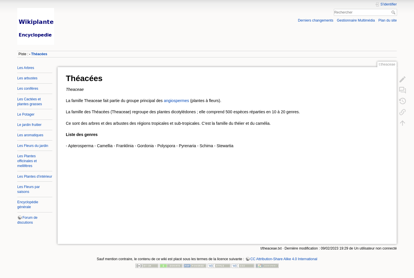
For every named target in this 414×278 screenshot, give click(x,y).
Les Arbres (25, 68)
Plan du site (387, 20)
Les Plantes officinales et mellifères (27, 161)
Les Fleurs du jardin (32, 146)
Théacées (39, 54)
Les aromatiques (30, 135)
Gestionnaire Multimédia (356, 20)
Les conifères (27, 89)
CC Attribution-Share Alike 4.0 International (283, 259)
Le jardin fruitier (29, 125)
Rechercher (394, 12)
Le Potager (25, 114)
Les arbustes (27, 78)
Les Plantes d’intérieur (34, 177)
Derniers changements (315, 20)
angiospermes (176, 100)
